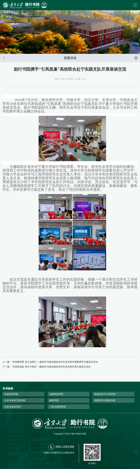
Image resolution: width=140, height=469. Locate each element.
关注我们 (92, 463)
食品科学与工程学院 (104, 394)
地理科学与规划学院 (104, 400)
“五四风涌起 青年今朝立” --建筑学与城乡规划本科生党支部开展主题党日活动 (51, 366)
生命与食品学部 (12, 406)
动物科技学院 (56, 394)
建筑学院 (54, 400)
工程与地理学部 (57, 406)
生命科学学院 (11, 394)
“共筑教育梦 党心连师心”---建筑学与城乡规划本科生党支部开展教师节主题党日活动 (55, 362)
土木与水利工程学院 (14, 400)
